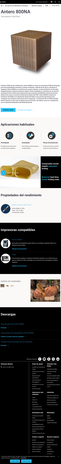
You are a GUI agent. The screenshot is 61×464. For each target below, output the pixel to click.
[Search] (55, 2)
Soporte (34, 440)
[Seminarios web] (38, 413)
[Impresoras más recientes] (38, 394)
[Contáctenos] (52, 2)
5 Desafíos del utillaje (52, 369)
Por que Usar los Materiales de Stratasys (16, 5)
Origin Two (34, 399)
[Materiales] (53, 413)
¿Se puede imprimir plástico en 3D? (53, 385)
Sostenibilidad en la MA (37, 424)
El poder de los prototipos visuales (38, 372)
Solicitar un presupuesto (38, 444)
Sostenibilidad (50, 451)
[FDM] (50, 5)
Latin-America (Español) (42, 2)
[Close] (58, 456)
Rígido (48, 415)
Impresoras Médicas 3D (52, 397)
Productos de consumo (52, 404)
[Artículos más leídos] (53, 365)
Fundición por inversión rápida (37, 416)
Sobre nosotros (50, 440)
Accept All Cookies (26, 461)
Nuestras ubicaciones (52, 444)
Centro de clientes (36, 449)
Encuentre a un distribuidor (38, 442)
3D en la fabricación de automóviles (52, 381)
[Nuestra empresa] (53, 437)
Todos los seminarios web (38, 433)
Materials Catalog (37, 5)
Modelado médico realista (53, 378)
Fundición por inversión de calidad (38, 368)
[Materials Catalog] (43, 5)
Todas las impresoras (37, 409)
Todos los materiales (52, 422)
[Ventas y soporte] (38, 437)
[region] (30, 459)
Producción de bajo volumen (51, 372)
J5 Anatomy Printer (37, 406)
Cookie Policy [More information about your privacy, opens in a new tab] (23, 458)
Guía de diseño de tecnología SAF (36, 381)
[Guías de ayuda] (38, 364)
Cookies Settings (15, 461)
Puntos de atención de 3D (38, 426)
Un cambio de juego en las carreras (38, 421)
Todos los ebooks (36, 388)
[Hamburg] (59, 2)
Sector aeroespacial (51, 402)
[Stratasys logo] (3, 2)
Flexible (49, 418)
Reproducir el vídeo (9, 173)
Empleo (49, 447)
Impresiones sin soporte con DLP (38, 385)
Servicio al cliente (36, 451)
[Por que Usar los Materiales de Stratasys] (30, 5)
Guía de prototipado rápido (53, 375)
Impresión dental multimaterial (36, 376)
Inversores (49, 453)
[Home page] (3, 5)
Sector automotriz (51, 400)
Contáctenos (50, 442)
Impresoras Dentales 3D (53, 395)
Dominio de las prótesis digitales (37, 430)
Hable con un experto (37, 447)
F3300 (33, 397)
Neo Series (34, 402)
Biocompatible (50, 420)
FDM (46, 5)
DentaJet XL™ (35, 404)
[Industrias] (53, 393)
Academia (49, 449)
